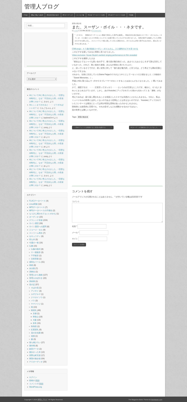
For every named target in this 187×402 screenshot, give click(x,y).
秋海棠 (34, 326)
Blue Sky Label (37, 15)
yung (76, 31)
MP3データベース (37, 207)
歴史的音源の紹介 (53, 15)
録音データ (34, 349)
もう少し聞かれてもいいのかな (42, 214)
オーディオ (34, 217)
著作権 (32, 346)
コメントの (36, 384)
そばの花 (35, 288)
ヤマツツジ (36, 304)
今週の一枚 (34, 243)
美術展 (32, 281)
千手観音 (35, 256)
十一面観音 (36, 252)
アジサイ (35, 291)
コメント (76, 201)
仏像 (31, 246)
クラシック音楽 (36, 220)
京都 (35, 313)
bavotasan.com (156, 400)
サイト (75, 239)
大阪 (35, 320)
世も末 (32, 239)
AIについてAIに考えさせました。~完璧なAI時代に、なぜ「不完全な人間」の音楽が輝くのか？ (47, 98)
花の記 (32, 284)
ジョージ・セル (36, 230)
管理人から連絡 (36, 275)
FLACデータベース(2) (116, 15)
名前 (74, 226)
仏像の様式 (36, 249)
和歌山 (36, 317)
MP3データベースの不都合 (40, 210)
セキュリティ (35, 236)
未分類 (32, 268)
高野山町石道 (35, 355)
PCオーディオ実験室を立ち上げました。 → (146, 127)
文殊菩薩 (35, 259)
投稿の (34, 380)
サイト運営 (34, 223)
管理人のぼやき (36, 278)
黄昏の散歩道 (76, 23)
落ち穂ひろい (35, 342)
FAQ (25, 15)
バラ (33, 301)
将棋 (31, 265)
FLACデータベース (37, 201)
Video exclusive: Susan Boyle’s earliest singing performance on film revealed (104, 55)
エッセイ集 (80, 15)
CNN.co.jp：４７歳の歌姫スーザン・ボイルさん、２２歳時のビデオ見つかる (105, 49)
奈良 (35, 323)
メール (75, 233)
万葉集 (131, 15)
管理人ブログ (41, 6)
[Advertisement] (117, 159)
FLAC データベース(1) (96, 15)
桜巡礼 (34, 310)
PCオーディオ (68, 15)
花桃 (33, 336)
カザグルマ (36, 294)
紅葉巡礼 (35, 330)
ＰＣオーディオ (36, 362)
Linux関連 (33, 204)
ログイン (33, 377)
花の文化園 (36, 333)
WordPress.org (35, 387)
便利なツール (35, 262)
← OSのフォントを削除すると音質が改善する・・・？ (93, 127)
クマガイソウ (36, 297)
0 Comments (96, 31)
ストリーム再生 (36, 233)
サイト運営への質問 (37, 227)
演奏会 (32, 272)
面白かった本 (35, 352)
